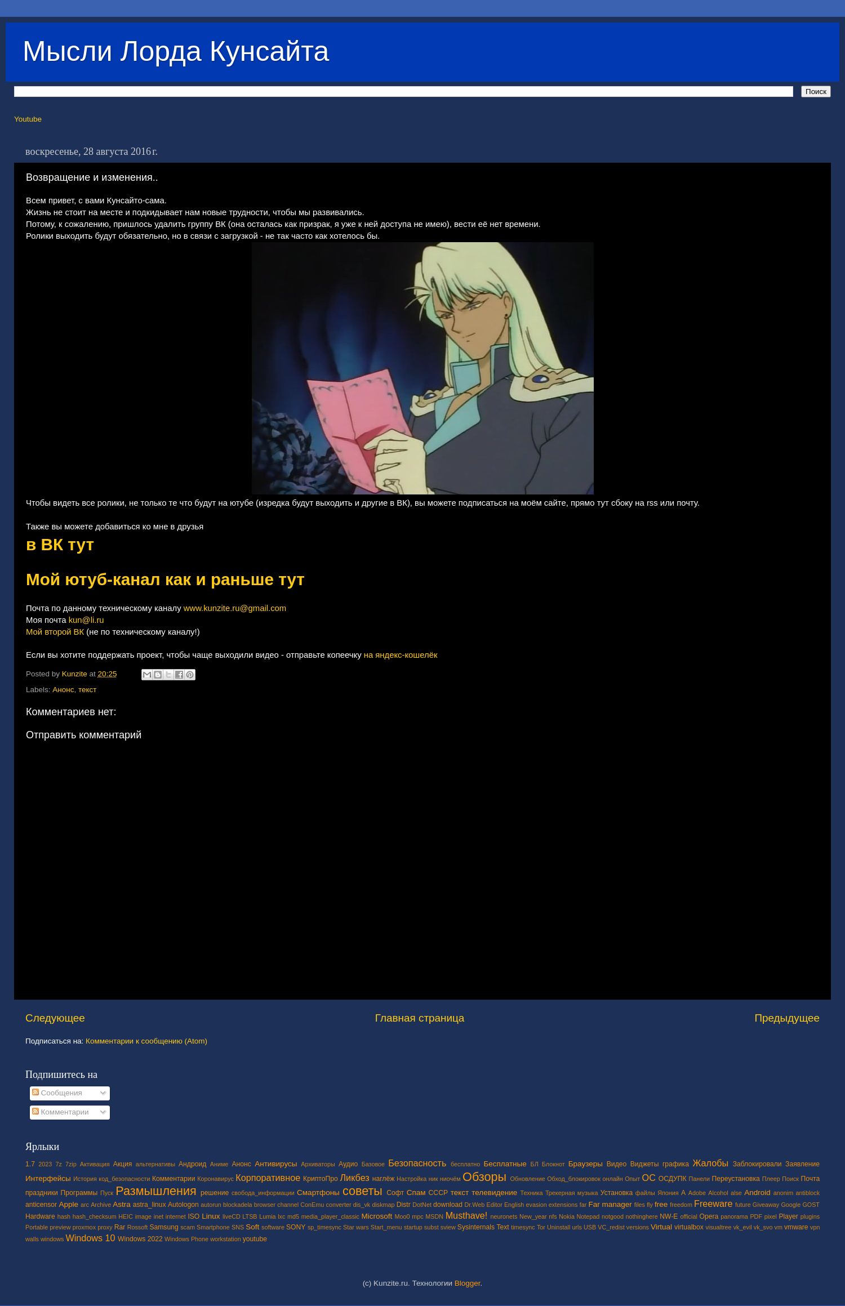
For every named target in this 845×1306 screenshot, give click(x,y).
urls (576, 1227)
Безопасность (417, 1163)
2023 (45, 1164)
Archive (101, 1204)
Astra (122, 1204)
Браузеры (585, 1164)
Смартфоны (318, 1192)
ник (433, 1178)
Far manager (609, 1204)
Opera (708, 1216)
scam (187, 1227)
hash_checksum (95, 1216)
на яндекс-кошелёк (401, 654)
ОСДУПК (673, 1179)
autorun (211, 1204)
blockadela (237, 1204)
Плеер (771, 1178)
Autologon (183, 1205)
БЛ (535, 1164)
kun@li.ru (86, 620)
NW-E (669, 1216)
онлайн (612, 1178)
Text (502, 1227)
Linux (211, 1216)
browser (264, 1204)
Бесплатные (504, 1164)
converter (338, 1204)
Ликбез (354, 1178)
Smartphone (213, 1227)
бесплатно (465, 1164)
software (272, 1227)
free (661, 1204)
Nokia (567, 1216)
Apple (69, 1204)
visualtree (718, 1227)
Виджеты (644, 1164)
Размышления (155, 1191)
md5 (293, 1216)
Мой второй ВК (55, 631)
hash (63, 1216)
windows (52, 1239)
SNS (238, 1227)
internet (176, 1216)
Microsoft (376, 1216)
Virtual (661, 1227)
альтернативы (155, 1164)
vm (778, 1227)
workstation (225, 1239)
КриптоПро (320, 1179)
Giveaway (766, 1204)
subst (431, 1227)
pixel (770, 1216)
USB (590, 1227)
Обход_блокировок (574, 1178)
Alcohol (718, 1192)
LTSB (249, 1216)
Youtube (28, 119)
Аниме (219, 1164)
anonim (783, 1192)
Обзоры (484, 1177)
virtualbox (689, 1227)
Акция (122, 1164)
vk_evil (742, 1227)
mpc (417, 1216)
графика (675, 1164)
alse (736, 1192)
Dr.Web (475, 1204)
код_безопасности (124, 1178)
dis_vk (362, 1204)
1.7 (30, 1164)
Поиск (790, 1178)
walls (32, 1239)
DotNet (422, 1204)
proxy (104, 1227)
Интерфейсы (48, 1178)
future (743, 1204)
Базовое (373, 1164)
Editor (494, 1204)
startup (413, 1227)
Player (788, 1216)
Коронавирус (215, 1178)
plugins (810, 1216)
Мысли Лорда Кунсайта (176, 51)
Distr (404, 1205)
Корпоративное (267, 1178)
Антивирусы (276, 1164)
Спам (416, 1192)
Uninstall (558, 1227)
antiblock (808, 1192)
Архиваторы (318, 1164)
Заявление (802, 1164)
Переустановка (736, 1179)
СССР (438, 1193)
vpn (815, 1227)
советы (363, 1191)
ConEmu (312, 1204)
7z (58, 1164)
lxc (281, 1216)
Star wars (356, 1227)
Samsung (163, 1227)
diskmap (383, 1204)
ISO (193, 1216)
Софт (395, 1193)
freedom (681, 1204)
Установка (617, 1193)
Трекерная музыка (571, 1192)
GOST (811, 1204)
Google (790, 1204)
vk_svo (763, 1227)
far (583, 1204)
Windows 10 (90, 1238)
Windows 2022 (140, 1239)
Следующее (55, 1018)
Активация (95, 1164)
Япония (668, 1192)
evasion (536, 1204)
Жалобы (710, 1163)
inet (158, 1216)
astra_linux (149, 1205)
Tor (541, 1227)
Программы (79, 1193)
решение (215, 1193)
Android (757, 1192)
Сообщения (57, 1093)
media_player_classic (330, 1216)
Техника (531, 1192)
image (143, 1216)
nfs (553, 1216)
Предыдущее (787, 1018)
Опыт (632, 1178)
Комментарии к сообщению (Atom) (146, 1041)
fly (650, 1204)
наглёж (383, 1179)
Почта (810, 1179)
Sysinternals (476, 1227)
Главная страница (420, 1018)
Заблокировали (757, 1164)
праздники (41, 1193)
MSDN (434, 1216)
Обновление (527, 1178)
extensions (563, 1204)
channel (288, 1204)
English (514, 1204)
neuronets (503, 1216)
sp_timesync (324, 1227)
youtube (255, 1239)
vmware (796, 1227)
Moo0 (402, 1216)
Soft (252, 1227)
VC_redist (611, 1227)
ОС (649, 1178)
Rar (120, 1227)
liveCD (232, 1216)
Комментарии (60, 1112)
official (688, 1216)
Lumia (267, 1216)
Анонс (63, 689)
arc (85, 1204)
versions (637, 1227)
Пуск (106, 1192)
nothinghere (642, 1216)
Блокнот (553, 1164)
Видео (616, 1164)
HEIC (125, 1216)
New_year (533, 1216)
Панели (699, 1178)
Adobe (697, 1192)
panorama (734, 1216)
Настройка (411, 1178)
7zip (71, 1164)
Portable (36, 1227)
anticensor (41, 1205)
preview (60, 1227)
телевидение (494, 1192)
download (447, 1205)
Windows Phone (186, 1239)
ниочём (450, 1178)
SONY (295, 1227)
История (85, 1178)
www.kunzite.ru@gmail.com (235, 608)
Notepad (588, 1216)
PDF (756, 1216)
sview (448, 1227)
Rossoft (137, 1227)
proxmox (84, 1227)
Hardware (40, 1216)
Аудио (348, 1164)
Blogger (468, 1283)
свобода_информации (263, 1192)
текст (87, 689)
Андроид (192, 1164)
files (639, 1204)
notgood (613, 1216)
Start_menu (386, 1227)
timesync (523, 1227)
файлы (645, 1192)
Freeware (713, 1203)
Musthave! (467, 1215)
